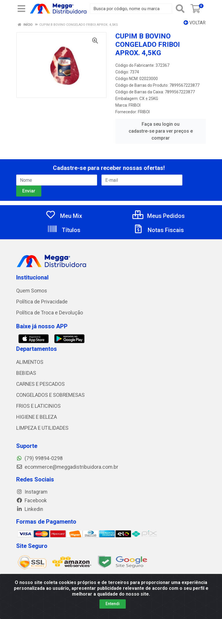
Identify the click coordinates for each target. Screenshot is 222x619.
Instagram (31, 492)
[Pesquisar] (180, 8)
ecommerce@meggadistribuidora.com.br (67, 467)
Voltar (195, 22)
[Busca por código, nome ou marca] (131, 8)
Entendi (113, 603)
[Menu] (21, 8)
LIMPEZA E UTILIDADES (42, 428)
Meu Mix (63, 215)
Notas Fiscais (158, 230)
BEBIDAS (26, 373)
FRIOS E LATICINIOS (38, 406)
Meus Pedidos (158, 215)
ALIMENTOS (29, 362)
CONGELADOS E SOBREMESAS (50, 395)
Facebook (31, 500)
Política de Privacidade (42, 302)
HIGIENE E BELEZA (36, 417)
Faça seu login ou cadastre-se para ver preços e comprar (161, 131)
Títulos (63, 230)
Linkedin (29, 509)
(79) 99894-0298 (39, 458)
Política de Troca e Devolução (49, 313)
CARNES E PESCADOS (40, 384)
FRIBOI (134, 105)
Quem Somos (31, 291)
